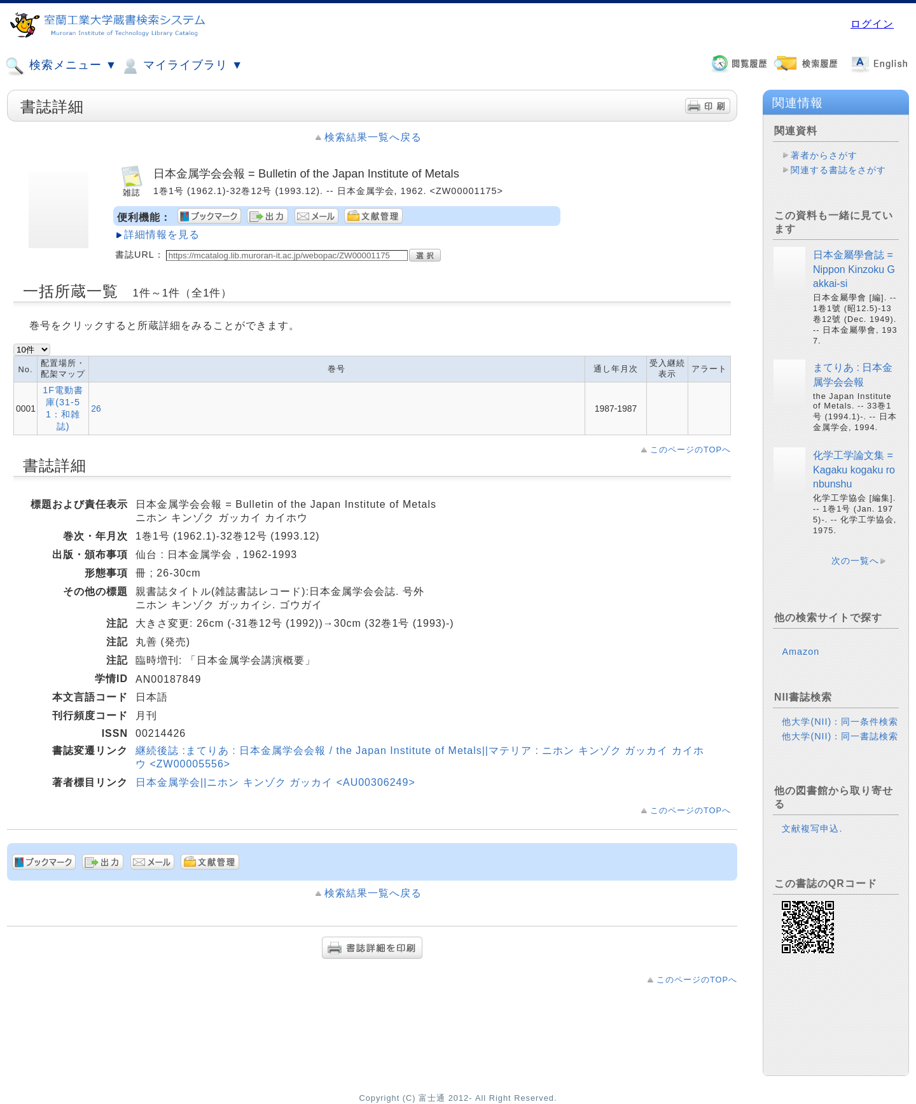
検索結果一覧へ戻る (373, 137)
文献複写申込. (812, 828)
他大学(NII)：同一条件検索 (840, 721)
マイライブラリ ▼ (181, 66)
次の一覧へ (855, 560)
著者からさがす (824, 155)
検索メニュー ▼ (61, 66)
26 (96, 408)
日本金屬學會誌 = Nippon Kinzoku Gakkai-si (854, 269)
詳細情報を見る (162, 234)
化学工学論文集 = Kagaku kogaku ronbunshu (854, 469)
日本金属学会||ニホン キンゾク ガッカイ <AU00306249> (275, 782)
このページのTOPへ (690, 449)
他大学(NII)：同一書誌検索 (840, 736)
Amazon (800, 651)
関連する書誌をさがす (838, 170)
